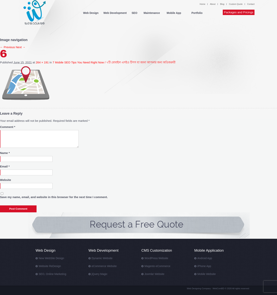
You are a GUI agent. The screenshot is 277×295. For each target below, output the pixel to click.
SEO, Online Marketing (52, 274)
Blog (222, 4)
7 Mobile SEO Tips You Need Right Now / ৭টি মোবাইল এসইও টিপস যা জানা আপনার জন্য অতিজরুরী (114, 62)
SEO (134, 12)
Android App (204, 258)
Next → (20, 47)
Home (202, 4)
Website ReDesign (50, 266)
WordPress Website (156, 258)
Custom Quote (236, 4)
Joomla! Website (154, 274)
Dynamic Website (102, 258)
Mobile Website (206, 274)
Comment (7, 127)
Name (5, 153)
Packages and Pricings (238, 12)
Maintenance (152, 12)
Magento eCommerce (157, 266)
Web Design (90, 12)
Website (5, 180)
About (212, 4)
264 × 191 (42, 62)
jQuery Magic (99, 274)
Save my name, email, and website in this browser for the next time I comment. (54, 197)
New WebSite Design (51, 258)
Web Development (115, 12)
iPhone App (204, 266)
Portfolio (197, 12)
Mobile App (174, 12)
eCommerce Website (104, 266)
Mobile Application (209, 250)
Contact (250, 4)
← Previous (7, 47)
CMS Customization (156, 250)
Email (5, 166)
